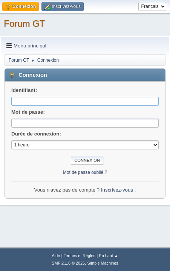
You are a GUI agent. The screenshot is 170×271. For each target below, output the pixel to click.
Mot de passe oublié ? (85, 172)
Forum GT (24, 23)
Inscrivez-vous (118, 190)
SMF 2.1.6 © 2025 (68, 263)
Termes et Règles (79, 255)
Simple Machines (102, 263)
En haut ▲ (108, 255)
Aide (56, 255)
